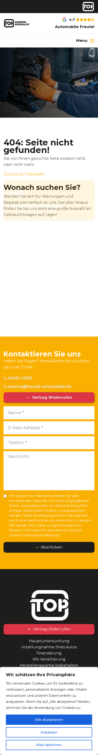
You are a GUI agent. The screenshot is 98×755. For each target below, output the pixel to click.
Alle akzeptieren (49, 720)
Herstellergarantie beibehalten (49, 665)
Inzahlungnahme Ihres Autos (49, 647)
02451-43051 (18, 378)
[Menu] (85, 40)
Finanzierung (49, 653)
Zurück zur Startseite (24, 174)
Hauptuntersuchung (49, 641)
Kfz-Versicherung (49, 659)
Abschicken (51, 547)
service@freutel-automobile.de (38, 386)
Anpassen (49, 732)
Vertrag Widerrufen (51, 397)
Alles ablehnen (49, 745)
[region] (49, 711)
